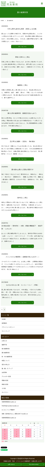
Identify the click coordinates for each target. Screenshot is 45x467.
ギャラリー (5, 392)
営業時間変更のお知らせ (9, 402)
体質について (6, 360)
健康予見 (4, 344)
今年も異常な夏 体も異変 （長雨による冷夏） (22, 29)
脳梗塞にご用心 (22, 85)
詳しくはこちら (22, 46)
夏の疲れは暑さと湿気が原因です (22, 169)
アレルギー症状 (6, 376)
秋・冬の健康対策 (7, 356)
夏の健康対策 (6, 352)
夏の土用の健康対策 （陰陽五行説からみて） (22, 113)
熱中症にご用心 (22, 198)
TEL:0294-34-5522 (34, 464)
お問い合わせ (11, 464)
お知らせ (4, 340)
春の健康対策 (6, 348)
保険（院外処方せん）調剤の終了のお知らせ (15, 413)
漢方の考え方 (6, 364)
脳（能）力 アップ (7, 368)
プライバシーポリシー (8, 327)
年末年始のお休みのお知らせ (10, 406)
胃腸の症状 (5, 380)
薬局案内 (4, 323)
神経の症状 (5, 384)
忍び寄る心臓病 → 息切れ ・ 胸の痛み (22, 141)
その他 (4, 388)
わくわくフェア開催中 (8, 409)
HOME (2, 20)
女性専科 (4, 372)
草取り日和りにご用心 (22, 57)
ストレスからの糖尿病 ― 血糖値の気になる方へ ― (22, 257)
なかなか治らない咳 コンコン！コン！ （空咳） (22, 285)
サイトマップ (6, 331)
